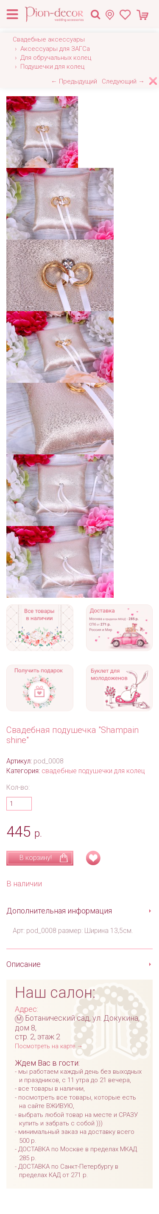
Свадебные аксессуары (49, 39)
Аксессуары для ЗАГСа (55, 49)
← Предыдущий (74, 81)
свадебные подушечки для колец (93, 771)
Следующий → (123, 81)
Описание (23, 964)
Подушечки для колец (52, 66)
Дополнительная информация (59, 910)
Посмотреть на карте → (49, 1046)
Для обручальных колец (55, 57)
